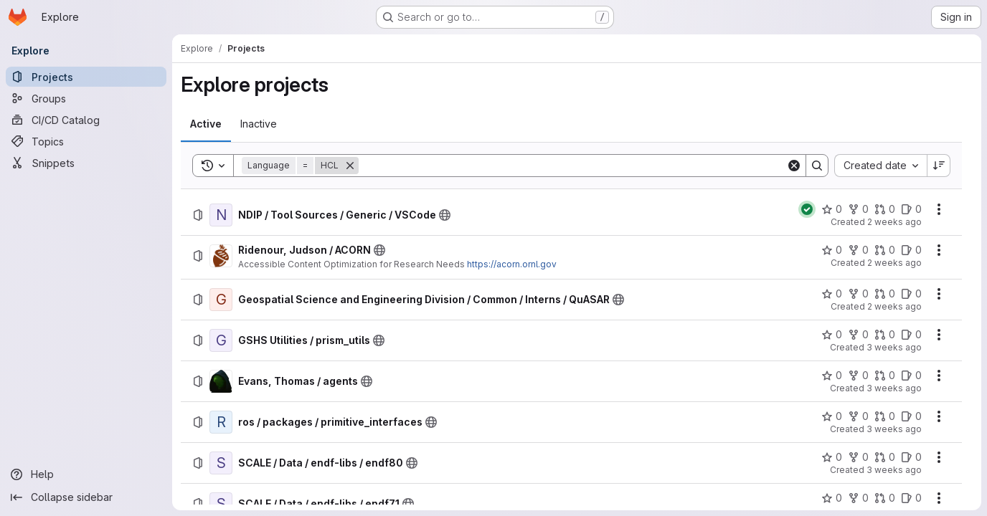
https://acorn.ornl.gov (512, 264)
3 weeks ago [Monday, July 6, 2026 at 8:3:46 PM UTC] (894, 388)
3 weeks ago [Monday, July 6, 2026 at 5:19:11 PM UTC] (894, 429)
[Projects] (86, 77)
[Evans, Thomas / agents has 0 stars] (831, 375)
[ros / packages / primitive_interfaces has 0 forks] (858, 416)
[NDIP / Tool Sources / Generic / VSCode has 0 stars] (831, 209)
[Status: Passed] (807, 209)
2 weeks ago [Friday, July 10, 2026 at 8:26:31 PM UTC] (894, 262)
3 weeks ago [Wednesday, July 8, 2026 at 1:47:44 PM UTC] (894, 347)
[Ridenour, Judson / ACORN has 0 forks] (858, 250)
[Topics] (86, 141)
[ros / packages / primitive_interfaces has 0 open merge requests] (884, 416)
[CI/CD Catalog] (86, 120)
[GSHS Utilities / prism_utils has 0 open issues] (911, 334)
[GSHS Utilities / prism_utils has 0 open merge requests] (884, 334)
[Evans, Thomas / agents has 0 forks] (858, 375)
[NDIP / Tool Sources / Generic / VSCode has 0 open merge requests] (884, 209)
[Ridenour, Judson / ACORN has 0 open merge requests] (884, 250)
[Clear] (794, 165)
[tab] (206, 124)
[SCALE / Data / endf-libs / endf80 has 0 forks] (858, 457)
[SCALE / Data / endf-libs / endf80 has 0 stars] (831, 457)
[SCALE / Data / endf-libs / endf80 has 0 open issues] (911, 457)
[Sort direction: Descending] (938, 165)
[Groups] (86, 98)
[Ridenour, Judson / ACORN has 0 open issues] (911, 250)
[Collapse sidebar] (86, 497)
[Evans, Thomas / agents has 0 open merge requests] (884, 375)
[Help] (86, 474)
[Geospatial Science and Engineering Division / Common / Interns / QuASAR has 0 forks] (858, 294)
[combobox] (880, 165)
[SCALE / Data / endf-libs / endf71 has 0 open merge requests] (884, 498)
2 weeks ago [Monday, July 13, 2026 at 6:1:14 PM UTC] (894, 221)
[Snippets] (86, 163)
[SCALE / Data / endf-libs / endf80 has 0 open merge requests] (884, 457)
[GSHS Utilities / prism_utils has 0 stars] (831, 334)
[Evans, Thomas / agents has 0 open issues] (911, 375)
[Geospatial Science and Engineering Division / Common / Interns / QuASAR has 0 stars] (831, 294)
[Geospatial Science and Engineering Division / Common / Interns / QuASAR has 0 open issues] (911, 294)
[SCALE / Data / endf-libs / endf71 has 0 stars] (831, 498)
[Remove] (350, 165)
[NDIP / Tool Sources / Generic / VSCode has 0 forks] (858, 209)
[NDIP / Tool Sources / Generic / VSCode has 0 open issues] (911, 209)
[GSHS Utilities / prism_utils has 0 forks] (858, 334)
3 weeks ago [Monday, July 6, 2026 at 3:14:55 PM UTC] (894, 469)
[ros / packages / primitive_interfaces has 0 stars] (831, 416)
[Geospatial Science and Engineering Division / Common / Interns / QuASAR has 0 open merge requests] (884, 294)
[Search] (572, 165)
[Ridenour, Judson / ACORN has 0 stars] (831, 250)
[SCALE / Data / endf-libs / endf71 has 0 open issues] (911, 498)
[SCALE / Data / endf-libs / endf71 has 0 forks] (858, 498)
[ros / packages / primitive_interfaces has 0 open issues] (911, 416)
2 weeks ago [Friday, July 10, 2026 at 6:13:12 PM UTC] (894, 306)
